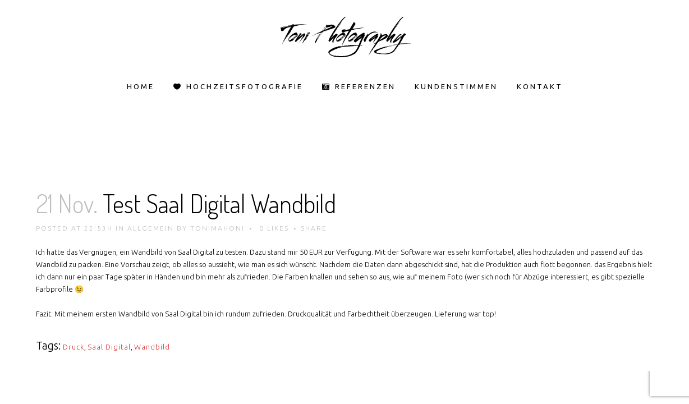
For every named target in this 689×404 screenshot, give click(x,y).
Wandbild (152, 347)
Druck (73, 347)
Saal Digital (109, 347)
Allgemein (150, 228)
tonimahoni (217, 228)
